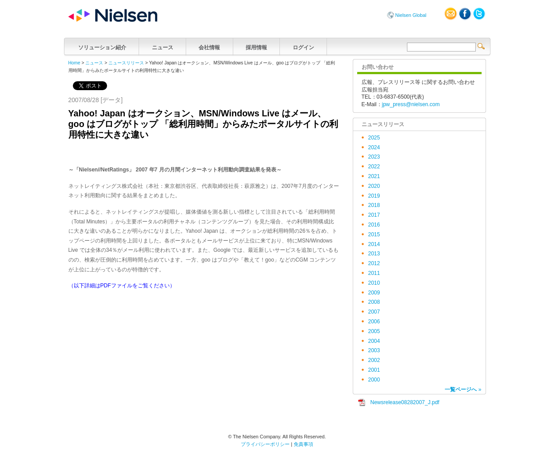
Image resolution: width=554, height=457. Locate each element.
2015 (374, 234)
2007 (374, 312)
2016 (374, 225)
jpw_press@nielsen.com (411, 104)
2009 (374, 293)
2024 (374, 147)
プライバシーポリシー (265, 444)
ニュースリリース (126, 62)
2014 (374, 244)
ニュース (162, 46)
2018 (374, 205)
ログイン (303, 46)
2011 (374, 273)
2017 (374, 215)
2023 (374, 157)
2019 (374, 196)
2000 (374, 380)
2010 (374, 283)
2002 (374, 360)
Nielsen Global (410, 15)
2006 (374, 321)
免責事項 (303, 444)
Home (74, 62)
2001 (374, 370)
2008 (374, 302)
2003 (374, 350)
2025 (374, 138)
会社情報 (209, 46)
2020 (374, 186)
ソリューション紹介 (102, 46)
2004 (374, 341)
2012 (374, 263)
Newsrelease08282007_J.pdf (405, 402)
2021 (374, 176)
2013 (374, 253)
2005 (374, 331)
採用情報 (256, 46)
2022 (374, 166)
